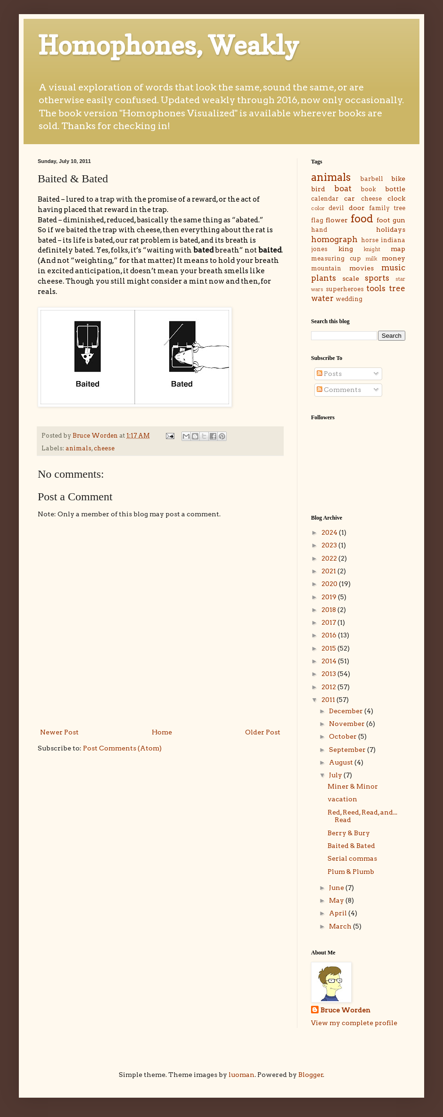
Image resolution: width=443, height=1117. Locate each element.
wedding (349, 298)
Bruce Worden (345, 1010)
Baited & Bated (351, 845)
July (336, 775)
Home (162, 732)
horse (369, 240)
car (349, 198)
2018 (329, 609)
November (347, 723)
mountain (326, 268)
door (357, 208)
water (322, 298)
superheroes (345, 289)
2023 (329, 545)
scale (350, 278)
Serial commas (352, 858)
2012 (329, 687)
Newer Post (59, 732)
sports (377, 278)
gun (399, 220)
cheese (104, 448)
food (362, 218)
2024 (330, 532)
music (393, 267)
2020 (330, 583)
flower (337, 220)
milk (371, 258)
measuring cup (336, 258)
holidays (390, 229)
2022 (329, 558)
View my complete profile (354, 1023)
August (341, 762)
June (337, 887)
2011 (328, 699)
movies (361, 268)
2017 (329, 622)
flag (317, 220)
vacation (342, 799)
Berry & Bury (349, 833)
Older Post (262, 732)
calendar (324, 198)
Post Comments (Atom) (122, 748)
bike (398, 178)
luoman (241, 1074)
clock (396, 198)
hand (319, 229)
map (398, 249)
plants (323, 278)
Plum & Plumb (351, 871)
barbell (371, 178)
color (318, 208)
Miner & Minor (353, 786)
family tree (387, 208)
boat (343, 188)
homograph (334, 239)
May (337, 900)
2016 (329, 635)
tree (397, 288)
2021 (329, 571)
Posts (329, 373)
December (346, 711)
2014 (329, 661)
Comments (339, 389)
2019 (329, 597)
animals (78, 448)
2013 (329, 673)
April (338, 913)
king (345, 249)
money (393, 258)
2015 (329, 648)
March (341, 926)
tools (376, 288)
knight (371, 249)
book (368, 189)
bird (318, 189)
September (348, 749)
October (343, 736)
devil (336, 208)
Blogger (310, 1074)
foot (383, 220)
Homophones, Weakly (168, 45)
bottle (395, 189)
